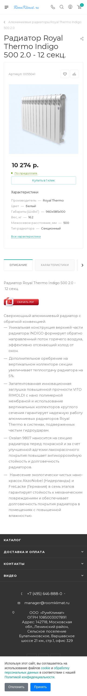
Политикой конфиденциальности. (30, 677)
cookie (45, 668)
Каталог (12, 540)
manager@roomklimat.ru (46, 603)
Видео (10, 576)
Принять (40, 687)
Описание (18, 265)
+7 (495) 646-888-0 (44, 594)
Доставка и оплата (24, 552)
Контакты (14, 564)
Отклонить (16, 687)
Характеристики (55, 265)
